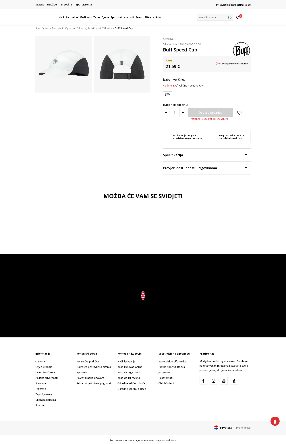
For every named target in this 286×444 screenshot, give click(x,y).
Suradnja (40, 383)
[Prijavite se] (238, 17)
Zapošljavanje (43, 394)
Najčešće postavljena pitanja (93, 367)
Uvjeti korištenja (45, 372)
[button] (215, 17)
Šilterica (107, 28)
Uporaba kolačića (45, 399)
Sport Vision (42, 28)
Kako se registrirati (128, 372)
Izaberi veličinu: (174, 79)
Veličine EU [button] (169, 85)
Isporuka (81, 372)
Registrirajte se (241, 4)
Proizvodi (57, 28)
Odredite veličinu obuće (131, 383)
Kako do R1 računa (128, 378)
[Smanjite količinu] (166, 112)
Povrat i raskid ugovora (90, 378)
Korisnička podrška (87, 361)
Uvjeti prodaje (43, 367)
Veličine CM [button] (196, 85)
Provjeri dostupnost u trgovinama (205, 167)
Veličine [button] (182, 85)
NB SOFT (149, 440)
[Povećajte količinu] (182, 112)
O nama (40, 361)
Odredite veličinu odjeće (131, 389)
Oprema (70, 28)
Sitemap (40, 405)
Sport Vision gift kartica (173, 361)
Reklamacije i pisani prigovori (93, 383)
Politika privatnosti (46, 378)
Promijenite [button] (243, 427)
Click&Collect (166, 383)
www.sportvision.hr (127, 440)
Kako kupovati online (129, 367)
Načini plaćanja (126, 361)
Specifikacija (205, 154)
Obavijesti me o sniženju (234, 63)
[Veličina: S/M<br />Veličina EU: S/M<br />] (167, 94)
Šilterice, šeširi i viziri (89, 28)
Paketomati (166, 378)
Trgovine (40, 389)
